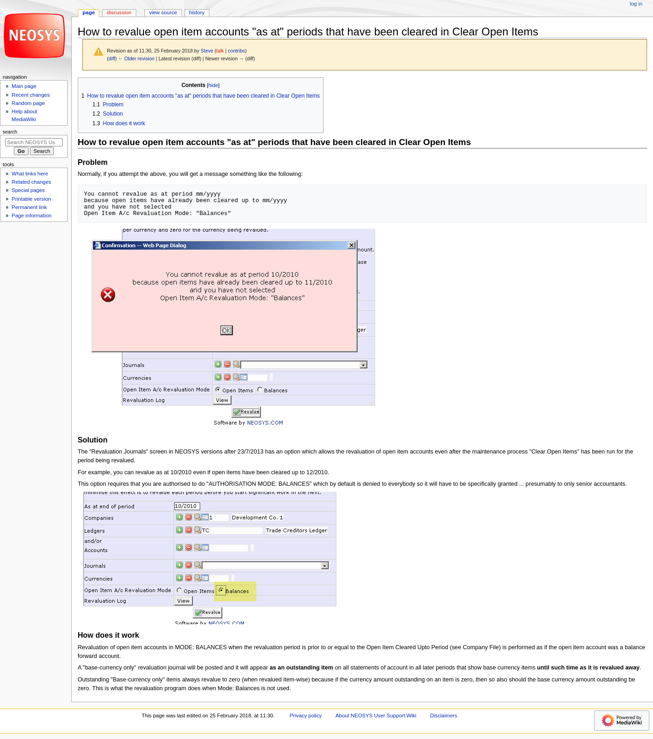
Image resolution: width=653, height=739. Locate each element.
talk (220, 50)
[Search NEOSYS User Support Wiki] (34, 142)
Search (10, 131)
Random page (28, 103)
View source (163, 12)
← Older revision (136, 58)
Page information (32, 215)
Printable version (31, 199)
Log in (636, 3)
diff (112, 58)
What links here (30, 173)
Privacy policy (305, 715)
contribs (236, 50)
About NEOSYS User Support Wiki (375, 715)
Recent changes (31, 95)
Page (88, 12)
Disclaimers (443, 715)
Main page (24, 86)
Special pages (28, 190)
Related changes (31, 182)
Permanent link (29, 207)
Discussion (119, 12)
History (197, 12)
